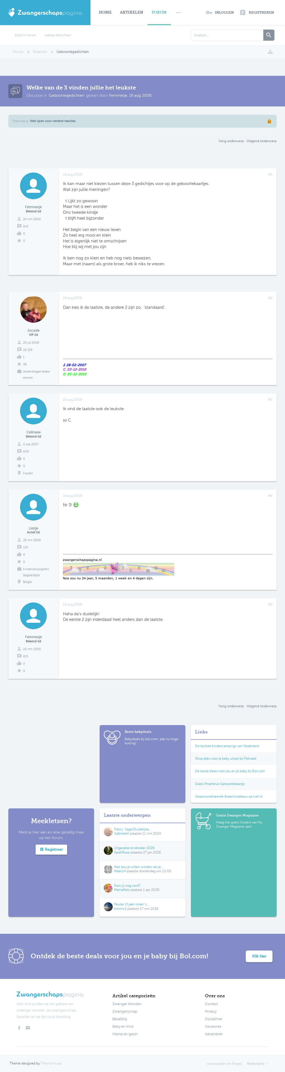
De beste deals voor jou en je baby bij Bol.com (230, 771)
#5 (270, 604)
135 (25, 547)
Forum (159, 12)
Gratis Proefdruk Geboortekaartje (220, 784)
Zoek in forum (25, 35)
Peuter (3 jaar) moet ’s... (131, 904)
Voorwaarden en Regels (224, 1064)
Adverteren (214, 1034)
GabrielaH (121, 833)
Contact (211, 1004)
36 (25, 364)
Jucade (33, 330)
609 (26, 451)
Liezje (33, 528)
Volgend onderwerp (262, 141)
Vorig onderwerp (231, 141)
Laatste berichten (58, 35)
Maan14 (120, 871)
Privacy (211, 1011)
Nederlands (255, 1064)
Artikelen (131, 12)
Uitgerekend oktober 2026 (134, 848)
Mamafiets (122, 890)
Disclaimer (213, 1019)
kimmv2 (120, 909)
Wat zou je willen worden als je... (138, 867)
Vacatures (213, 1027)
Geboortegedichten (66, 95)
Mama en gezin (125, 1034)
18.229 (28, 350)
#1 (270, 174)
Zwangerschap (124, 1011)
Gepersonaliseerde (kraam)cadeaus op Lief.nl (228, 796)
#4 (270, 496)
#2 (270, 298)
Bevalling (119, 1019)
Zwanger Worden (126, 1004)
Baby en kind (123, 1027)
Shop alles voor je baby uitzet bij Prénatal (225, 758)
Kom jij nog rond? (127, 886)
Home (105, 12)
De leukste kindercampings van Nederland (227, 746)
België (27, 582)
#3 (270, 400)
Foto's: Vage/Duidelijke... (132, 829)
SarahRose (122, 852)
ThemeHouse (51, 1063)
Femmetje (118, 95)
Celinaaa (33, 432)
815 (25, 226)
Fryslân (28, 473)
